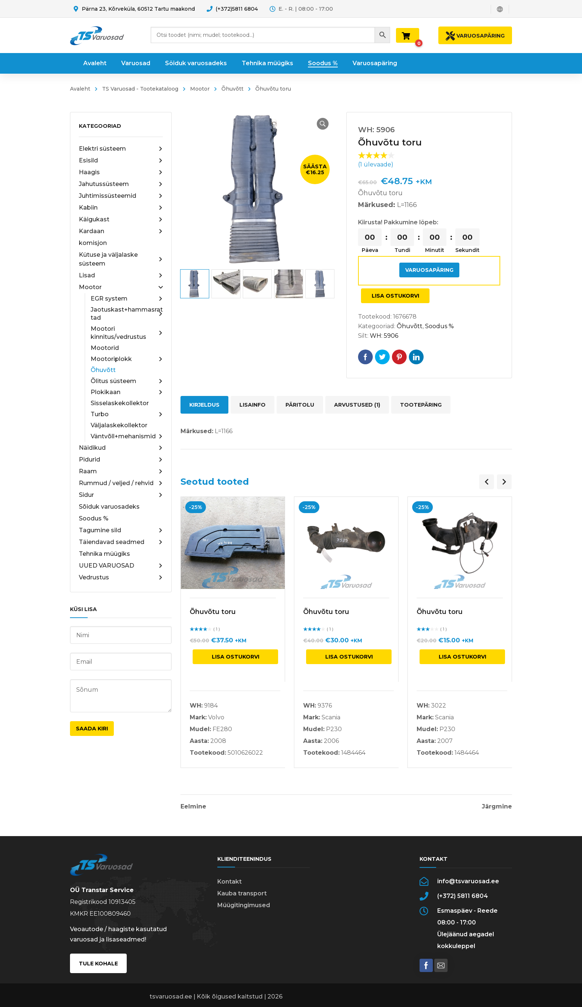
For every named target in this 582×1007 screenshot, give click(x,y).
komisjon (93, 242)
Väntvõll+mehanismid (127, 436)
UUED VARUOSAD (121, 566)
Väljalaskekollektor (119, 425)
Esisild (121, 160)
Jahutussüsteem (121, 184)
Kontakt (229, 881)
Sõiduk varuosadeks (109, 506)
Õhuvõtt (232, 88)
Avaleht (80, 88)
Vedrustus (121, 577)
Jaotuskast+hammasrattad (127, 313)
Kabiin (121, 208)
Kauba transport (242, 893)
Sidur (121, 495)
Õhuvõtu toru (213, 612)
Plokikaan (127, 392)
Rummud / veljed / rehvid (121, 483)
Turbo (127, 414)
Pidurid (121, 460)
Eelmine (193, 807)
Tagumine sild (121, 530)
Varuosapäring (429, 270)
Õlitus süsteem (127, 381)
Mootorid (105, 347)
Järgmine (497, 807)
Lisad (121, 275)
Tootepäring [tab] (421, 404)
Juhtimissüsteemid (121, 196)
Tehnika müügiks (104, 553)
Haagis (121, 172)
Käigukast (121, 219)
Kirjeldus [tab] (204, 404)
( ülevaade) (375, 164)
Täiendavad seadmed (121, 542)
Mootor (200, 88)
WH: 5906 (384, 335)
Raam (121, 471)
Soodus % (93, 518)
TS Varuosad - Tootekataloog (140, 88)
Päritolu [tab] (299, 404)
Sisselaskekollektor (120, 403)
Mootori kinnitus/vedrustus (127, 332)
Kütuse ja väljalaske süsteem (121, 259)
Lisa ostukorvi (395, 295)
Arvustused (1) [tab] (357, 404)
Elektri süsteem (121, 149)
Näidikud (121, 448)
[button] (323, 124)
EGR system (127, 299)
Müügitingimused (243, 905)
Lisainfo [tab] (252, 404)
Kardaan (121, 231)
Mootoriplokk (127, 359)
